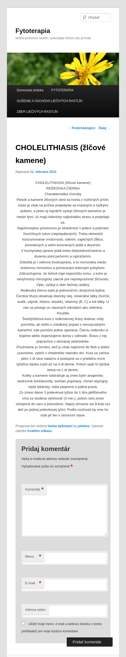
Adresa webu (35, 610)
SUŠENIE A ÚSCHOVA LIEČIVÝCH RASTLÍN (50, 101)
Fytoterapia (33, 30)
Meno (33, 557)
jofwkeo (84, 426)
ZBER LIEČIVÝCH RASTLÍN (37, 112)
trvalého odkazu (39, 431)
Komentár (34, 489)
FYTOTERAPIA (62, 90)
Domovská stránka (30, 90)
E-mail (33, 583)
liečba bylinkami (60, 426)
